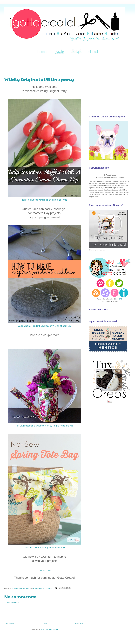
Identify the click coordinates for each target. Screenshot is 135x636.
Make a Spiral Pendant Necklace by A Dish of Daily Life (44, 326)
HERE (120, 299)
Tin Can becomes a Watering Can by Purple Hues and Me (44, 426)
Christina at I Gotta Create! (21, 588)
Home (45, 624)
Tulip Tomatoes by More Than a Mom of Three (44, 200)
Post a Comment (13, 602)
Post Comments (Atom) (49, 629)
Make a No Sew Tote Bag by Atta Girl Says (44, 547)
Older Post (79, 624)
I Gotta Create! (7, 10)
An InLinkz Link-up (44, 570)
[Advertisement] (49, 64)
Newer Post (10, 624)
